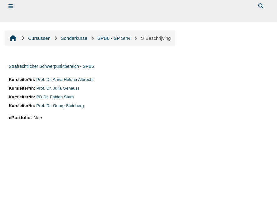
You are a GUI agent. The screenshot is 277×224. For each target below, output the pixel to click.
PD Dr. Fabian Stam (55, 97)
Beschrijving (156, 38)
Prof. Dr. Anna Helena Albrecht (65, 79)
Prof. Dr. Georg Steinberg (60, 105)
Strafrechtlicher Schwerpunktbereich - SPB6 (51, 66)
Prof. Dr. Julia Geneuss (58, 88)
